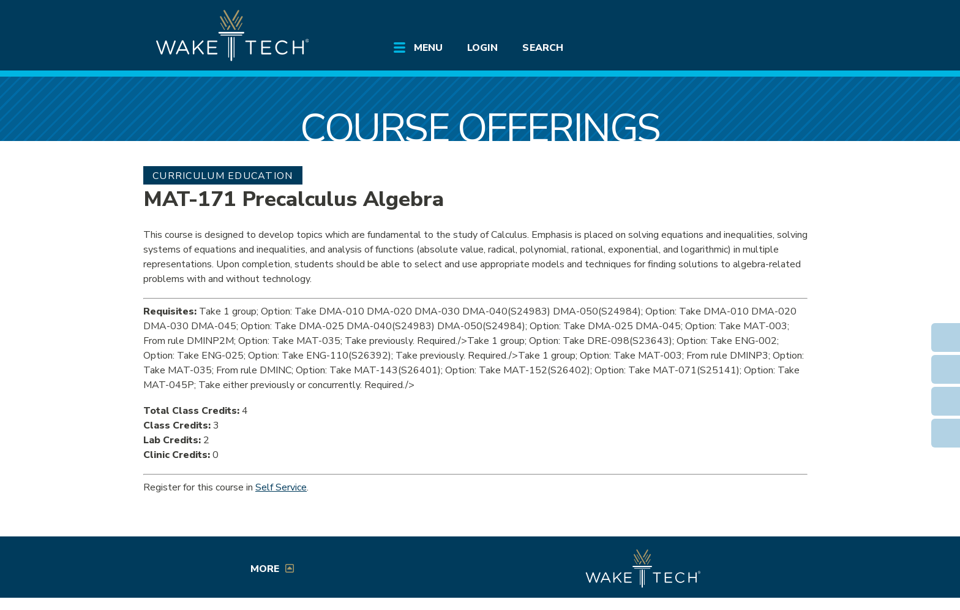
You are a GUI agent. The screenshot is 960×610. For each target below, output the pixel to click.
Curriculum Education (222, 176)
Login (482, 48)
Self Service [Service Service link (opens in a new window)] (281, 487)
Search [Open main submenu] (542, 48)
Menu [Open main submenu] (428, 48)
